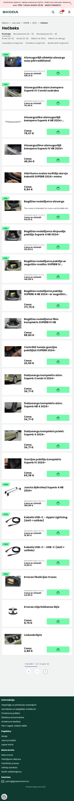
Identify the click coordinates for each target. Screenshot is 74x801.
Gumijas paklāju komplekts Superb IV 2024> (42, 461)
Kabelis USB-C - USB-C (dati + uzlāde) (44, 549)
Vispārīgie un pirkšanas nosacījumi (18, 704)
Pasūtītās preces (10, 763)
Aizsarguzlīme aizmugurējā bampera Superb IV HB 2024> (43, 147)
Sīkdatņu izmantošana (12, 717)
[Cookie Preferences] (4, 797)
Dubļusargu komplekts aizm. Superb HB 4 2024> (43, 405)
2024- (34, 23)
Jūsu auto (16, 23)
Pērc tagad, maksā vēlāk (14, 725)
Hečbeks (44, 23)
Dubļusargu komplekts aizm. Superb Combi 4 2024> (43, 377)
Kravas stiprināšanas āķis (41, 607)
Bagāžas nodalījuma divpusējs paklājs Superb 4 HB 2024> (45, 233)
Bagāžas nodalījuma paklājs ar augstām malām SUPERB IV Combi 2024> (45, 263)
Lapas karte (7, 744)
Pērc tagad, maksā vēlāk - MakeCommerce (39, 5)
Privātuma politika (10, 713)
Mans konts (7, 755)
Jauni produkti (8, 740)
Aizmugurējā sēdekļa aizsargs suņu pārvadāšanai (44, 59)
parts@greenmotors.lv (17, 781)
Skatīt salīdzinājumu (11, 771)
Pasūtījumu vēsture (11, 759)
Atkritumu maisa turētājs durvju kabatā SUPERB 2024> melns (46, 175)
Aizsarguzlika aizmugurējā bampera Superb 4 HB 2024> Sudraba (43, 119)
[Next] (45, 671)
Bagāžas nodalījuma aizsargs (44, 201)
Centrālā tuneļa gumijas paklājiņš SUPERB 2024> (40, 349)
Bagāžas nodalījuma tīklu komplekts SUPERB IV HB (41, 321)
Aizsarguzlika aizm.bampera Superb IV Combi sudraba (43, 89)
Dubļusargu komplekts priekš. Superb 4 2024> (44, 433)
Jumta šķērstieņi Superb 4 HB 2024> (43, 489)
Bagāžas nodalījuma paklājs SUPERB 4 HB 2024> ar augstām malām (44, 292)
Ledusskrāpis (33, 635)
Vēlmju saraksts (9, 767)
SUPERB (26, 23)
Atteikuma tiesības (10, 721)
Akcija (4, 736)
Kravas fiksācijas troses (40, 577)
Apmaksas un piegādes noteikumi (18, 709)
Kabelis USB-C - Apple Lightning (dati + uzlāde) (45, 519)
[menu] (53, 11)
